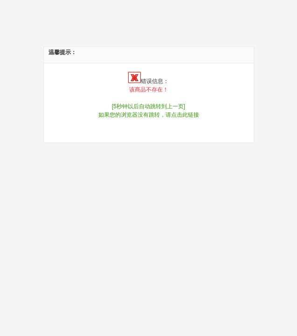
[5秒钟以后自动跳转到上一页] (148, 106)
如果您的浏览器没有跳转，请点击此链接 (148, 115)
